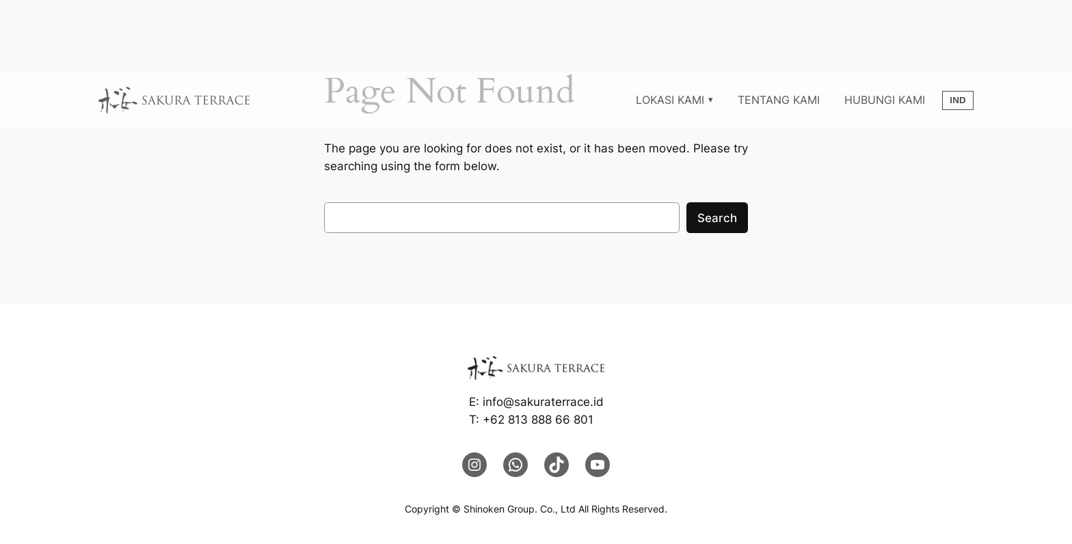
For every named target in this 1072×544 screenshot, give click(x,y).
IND (958, 100)
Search (717, 218)
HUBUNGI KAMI (884, 100)
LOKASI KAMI (670, 100)
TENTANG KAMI (779, 100)
